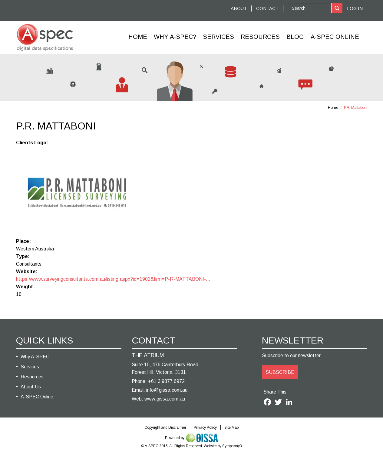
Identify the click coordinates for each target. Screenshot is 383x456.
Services (218, 36)
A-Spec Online (335, 36)
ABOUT (239, 8)
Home (137, 36)
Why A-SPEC (35, 356)
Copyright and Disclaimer (165, 427)
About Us (31, 386)
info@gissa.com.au (166, 390)
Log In (355, 8)
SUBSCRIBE (280, 372)
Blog (295, 36)
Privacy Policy (205, 427)
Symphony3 (232, 446)
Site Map (231, 427)
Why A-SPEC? (175, 36)
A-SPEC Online (37, 396)
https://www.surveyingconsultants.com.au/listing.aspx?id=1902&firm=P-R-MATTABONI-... (113, 279)
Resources (260, 36)
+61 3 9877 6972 (166, 381)
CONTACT (267, 8)
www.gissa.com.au (164, 398)
